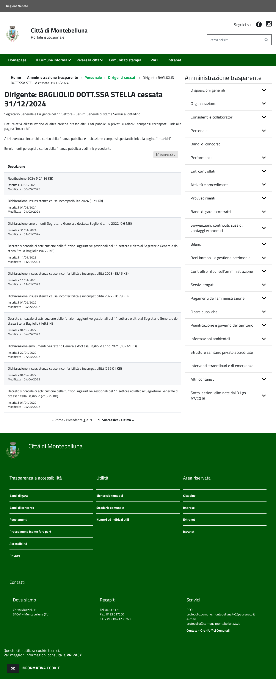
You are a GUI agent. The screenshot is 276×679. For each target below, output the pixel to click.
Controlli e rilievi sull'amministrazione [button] (222, 271)
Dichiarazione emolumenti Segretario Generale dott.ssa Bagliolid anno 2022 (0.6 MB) (70, 223)
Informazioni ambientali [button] (210, 339)
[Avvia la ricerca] (266, 40)
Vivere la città (88, 60)
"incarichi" (22, 128)
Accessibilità (18, 543)
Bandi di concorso (206, 144)
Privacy (14, 555)
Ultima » (127, 419)
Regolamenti (18, 519)
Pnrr (154, 60)
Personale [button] (199, 131)
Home (16, 77)
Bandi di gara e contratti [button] (211, 212)
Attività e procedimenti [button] (210, 185)
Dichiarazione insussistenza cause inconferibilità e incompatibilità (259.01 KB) (65, 368)
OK (13, 668)
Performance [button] (201, 157)
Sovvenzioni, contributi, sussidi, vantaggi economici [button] (217, 228)
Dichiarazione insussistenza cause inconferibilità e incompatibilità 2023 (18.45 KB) (68, 273)
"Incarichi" (163, 138)
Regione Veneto (17, 5)
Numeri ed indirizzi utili (112, 519)
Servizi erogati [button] (202, 285)
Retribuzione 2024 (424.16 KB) (30, 178)
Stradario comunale (110, 507)
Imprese (189, 507)
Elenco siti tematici (109, 495)
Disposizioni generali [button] (208, 90)
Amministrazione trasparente (52, 77)
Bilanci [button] (196, 244)
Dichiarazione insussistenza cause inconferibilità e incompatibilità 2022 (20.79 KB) (68, 296)
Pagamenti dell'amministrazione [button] (217, 298)
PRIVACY (74, 655)
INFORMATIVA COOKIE (41, 668)
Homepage (17, 60)
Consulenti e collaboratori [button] (212, 117)
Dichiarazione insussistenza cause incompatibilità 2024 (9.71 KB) (55, 200)
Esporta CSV (165, 154)
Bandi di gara (18, 495)
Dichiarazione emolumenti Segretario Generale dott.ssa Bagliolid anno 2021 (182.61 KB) (72, 346)
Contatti (192, 630)
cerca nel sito (219, 39)
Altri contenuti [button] (203, 379)
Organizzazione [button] (203, 103)
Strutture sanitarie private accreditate (222, 352)
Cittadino (189, 495)
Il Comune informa (51, 60)
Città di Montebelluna (59, 33)
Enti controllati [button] (203, 171)
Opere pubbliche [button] (204, 312)
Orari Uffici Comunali (215, 630)
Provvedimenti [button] (203, 198)
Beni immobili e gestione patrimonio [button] (221, 258)
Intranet (174, 60)
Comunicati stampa (125, 60)
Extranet (189, 519)
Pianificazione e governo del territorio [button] (222, 325)
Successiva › (111, 419)
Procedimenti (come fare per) (30, 531)
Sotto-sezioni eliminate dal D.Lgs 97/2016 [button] (218, 395)
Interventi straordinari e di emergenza (222, 366)
